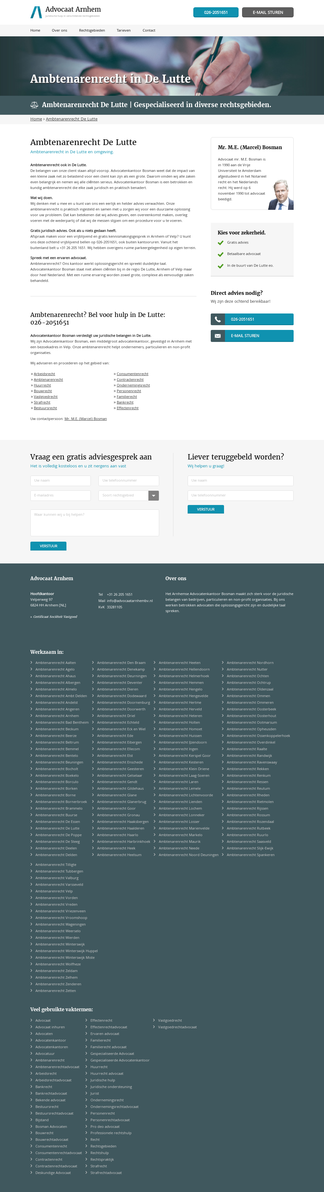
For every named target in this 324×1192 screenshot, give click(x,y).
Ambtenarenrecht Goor (116, 809)
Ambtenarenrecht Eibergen (119, 743)
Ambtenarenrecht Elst (115, 756)
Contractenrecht (130, 380)
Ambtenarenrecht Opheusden (251, 730)
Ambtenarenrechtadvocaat (57, 1067)
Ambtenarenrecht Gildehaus (120, 789)
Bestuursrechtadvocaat (54, 1114)
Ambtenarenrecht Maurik (180, 842)
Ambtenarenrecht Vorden (56, 898)
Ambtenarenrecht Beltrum (57, 743)
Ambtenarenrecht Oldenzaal (250, 690)
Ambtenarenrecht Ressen (247, 782)
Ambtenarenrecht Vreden (56, 905)
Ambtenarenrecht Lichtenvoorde (186, 796)
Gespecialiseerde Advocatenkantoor (120, 1061)
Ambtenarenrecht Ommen (248, 696)
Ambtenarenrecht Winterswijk (60, 945)
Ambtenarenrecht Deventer (119, 683)
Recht (95, 1140)
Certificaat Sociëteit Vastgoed (55, 617)
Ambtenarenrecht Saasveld (249, 842)
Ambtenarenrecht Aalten (55, 663)
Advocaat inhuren (50, 1028)
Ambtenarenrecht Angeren (57, 710)
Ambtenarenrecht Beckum (56, 730)
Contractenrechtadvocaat (56, 1167)
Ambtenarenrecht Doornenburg (123, 703)
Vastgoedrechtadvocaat (177, 1028)
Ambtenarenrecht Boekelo (57, 776)
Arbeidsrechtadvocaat (53, 1081)
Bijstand (42, 1120)
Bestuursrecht (45, 408)
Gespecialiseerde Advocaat (112, 1054)
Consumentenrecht (132, 374)
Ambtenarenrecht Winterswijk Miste (65, 958)
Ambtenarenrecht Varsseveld (59, 885)
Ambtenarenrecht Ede (115, 736)
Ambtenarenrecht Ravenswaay (252, 763)
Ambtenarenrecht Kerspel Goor (185, 756)
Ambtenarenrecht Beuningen (59, 763)
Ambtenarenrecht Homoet (180, 730)
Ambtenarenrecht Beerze (56, 736)
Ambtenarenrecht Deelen (56, 849)
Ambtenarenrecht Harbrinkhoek (123, 842)
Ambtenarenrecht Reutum (248, 789)
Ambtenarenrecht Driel (116, 716)
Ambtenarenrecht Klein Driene (184, 769)
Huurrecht (42, 386)
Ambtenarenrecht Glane (117, 796)
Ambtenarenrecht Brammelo (59, 809)
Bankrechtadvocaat (51, 1094)
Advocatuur (45, 1054)
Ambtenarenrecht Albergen (57, 683)
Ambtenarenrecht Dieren (117, 690)
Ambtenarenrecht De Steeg (57, 842)
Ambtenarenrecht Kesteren (181, 763)
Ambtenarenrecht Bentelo (56, 756)
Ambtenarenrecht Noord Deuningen (189, 855)
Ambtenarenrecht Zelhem (56, 978)
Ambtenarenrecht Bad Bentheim (62, 723)
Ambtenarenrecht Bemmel (57, 749)
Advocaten (44, 1034)
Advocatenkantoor (50, 1041)
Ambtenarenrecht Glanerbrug (121, 802)
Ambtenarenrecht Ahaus (55, 676)
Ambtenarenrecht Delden (56, 855)
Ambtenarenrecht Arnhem (57, 716)
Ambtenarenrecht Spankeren (251, 855)
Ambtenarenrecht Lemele (180, 789)
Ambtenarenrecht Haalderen (120, 829)
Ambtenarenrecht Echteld (118, 723)
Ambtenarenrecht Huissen (180, 736)
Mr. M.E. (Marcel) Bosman (86, 419)
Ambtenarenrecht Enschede (120, 763)
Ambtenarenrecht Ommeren (250, 703)
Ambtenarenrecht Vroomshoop (61, 918)
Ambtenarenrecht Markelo (180, 835)
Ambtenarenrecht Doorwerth (121, 710)
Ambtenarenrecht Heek (116, 849)
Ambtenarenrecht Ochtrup (249, 683)
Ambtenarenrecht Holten (179, 723)
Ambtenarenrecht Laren (178, 782)
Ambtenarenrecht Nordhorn (250, 663)
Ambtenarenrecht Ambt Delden (61, 696)
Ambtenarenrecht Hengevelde (183, 696)
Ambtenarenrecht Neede (179, 849)
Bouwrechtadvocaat (51, 1140)
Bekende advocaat (50, 1101)
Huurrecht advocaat (106, 1074)
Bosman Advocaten (51, 1127)
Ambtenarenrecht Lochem (180, 809)
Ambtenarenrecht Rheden (248, 796)
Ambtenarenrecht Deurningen (122, 676)
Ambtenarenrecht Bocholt (56, 769)
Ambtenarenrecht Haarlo (117, 835)
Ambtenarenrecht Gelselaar (119, 776)
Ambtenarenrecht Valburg (56, 878)
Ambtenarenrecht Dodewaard (121, 696)
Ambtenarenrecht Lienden (180, 802)
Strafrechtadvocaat (106, 1173)
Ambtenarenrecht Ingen (178, 749)
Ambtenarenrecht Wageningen (60, 925)
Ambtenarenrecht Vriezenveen (60, 912)
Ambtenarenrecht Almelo (56, 690)
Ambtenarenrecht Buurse (56, 815)
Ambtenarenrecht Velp (54, 892)
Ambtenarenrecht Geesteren (120, 769)
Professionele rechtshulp (111, 1133)
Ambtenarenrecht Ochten (248, 676)
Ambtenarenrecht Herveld (180, 710)
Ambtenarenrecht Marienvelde (184, 829)
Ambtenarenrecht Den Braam (121, 663)
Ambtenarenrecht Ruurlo (247, 835)
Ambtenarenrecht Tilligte (55, 865)
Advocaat (43, 1021)
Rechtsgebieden (103, 1147)
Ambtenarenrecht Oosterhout (251, 716)
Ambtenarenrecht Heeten (180, 663)
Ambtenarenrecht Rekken (248, 769)
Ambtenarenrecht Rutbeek (249, 829)
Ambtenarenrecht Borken (56, 789)
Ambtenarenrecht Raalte (247, 749)
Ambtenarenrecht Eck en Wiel (121, 730)
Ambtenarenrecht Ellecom (118, 749)
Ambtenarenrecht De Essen (57, 822)
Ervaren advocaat (104, 1034)
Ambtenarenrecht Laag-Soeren (184, 776)
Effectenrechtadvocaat (108, 1028)
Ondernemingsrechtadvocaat (114, 1107)
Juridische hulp (102, 1081)
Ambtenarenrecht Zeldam (56, 971)
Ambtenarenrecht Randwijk (249, 756)
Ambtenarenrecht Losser (179, 822)
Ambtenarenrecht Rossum (248, 815)
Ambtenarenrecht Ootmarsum (252, 723)
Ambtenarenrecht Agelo (55, 670)
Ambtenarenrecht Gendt (117, 782)
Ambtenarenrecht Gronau (118, 815)
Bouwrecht (43, 391)
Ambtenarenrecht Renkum (249, 776)
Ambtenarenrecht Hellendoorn (184, 670)
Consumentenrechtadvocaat (58, 1153)
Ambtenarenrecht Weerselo (58, 931)
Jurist (94, 1094)
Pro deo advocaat (105, 1127)
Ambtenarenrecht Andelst (56, 703)
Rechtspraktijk (102, 1160)
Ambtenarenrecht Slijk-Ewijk (250, 849)
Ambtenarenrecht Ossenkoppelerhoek (258, 736)
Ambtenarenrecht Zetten (55, 991)
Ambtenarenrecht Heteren (180, 716)
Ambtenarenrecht (48, 380)
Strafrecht (42, 403)
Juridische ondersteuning (111, 1087)
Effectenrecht (128, 408)
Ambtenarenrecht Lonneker (182, 815)
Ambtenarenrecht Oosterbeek (251, 710)
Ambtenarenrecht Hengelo (180, 690)
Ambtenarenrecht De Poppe (58, 835)
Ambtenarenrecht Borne (55, 796)
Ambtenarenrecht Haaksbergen (123, 822)
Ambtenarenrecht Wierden (57, 938)
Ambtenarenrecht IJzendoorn (183, 743)
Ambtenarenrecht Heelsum (119, 855)
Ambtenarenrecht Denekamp (121, 670)
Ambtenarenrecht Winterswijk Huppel (66, 951)
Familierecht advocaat (108, 1047)
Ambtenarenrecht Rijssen (247, 809)
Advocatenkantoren (51, 1047)
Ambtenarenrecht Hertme (180, 703)
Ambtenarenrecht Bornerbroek (61, 802)
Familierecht (127, 397)
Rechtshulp (99, 1153)
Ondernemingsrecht (133, 386)
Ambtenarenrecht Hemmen (181, 683)
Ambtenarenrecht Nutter (247, 670)
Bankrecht (125, 403)
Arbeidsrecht (44, 374)
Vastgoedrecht (46, 397)
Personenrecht (129, 391)
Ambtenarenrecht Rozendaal (250, 822)
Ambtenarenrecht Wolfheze (58, 965)
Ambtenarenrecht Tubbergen (59, 872)
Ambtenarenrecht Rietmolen (250, 802)
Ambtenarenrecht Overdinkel (251, 743)
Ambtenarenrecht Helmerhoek (184, 676)
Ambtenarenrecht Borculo (56, 782)
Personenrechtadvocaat (110, 1120)
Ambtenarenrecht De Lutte (57, 829)
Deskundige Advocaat (53, 1173)
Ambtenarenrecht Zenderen (58, 985)
